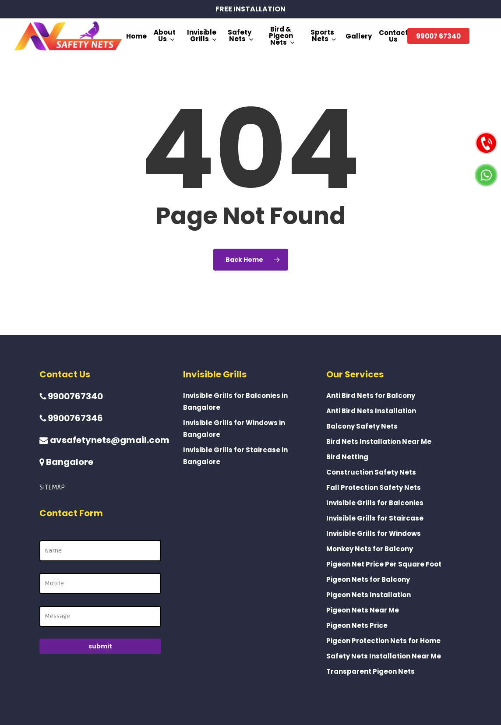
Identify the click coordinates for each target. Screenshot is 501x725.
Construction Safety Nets (371, 472)
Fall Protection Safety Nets (373, 487)
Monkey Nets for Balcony (369, 548)
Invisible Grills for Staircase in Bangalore (235, 455)
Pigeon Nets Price (357, 625)
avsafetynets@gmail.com (104, 440)
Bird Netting (347, 456)
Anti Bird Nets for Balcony (370, 395)
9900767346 (71, 418)
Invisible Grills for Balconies (374, 502)
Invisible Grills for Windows (373, 533)
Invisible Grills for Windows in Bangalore (234, 428)
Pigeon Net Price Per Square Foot (383, 564)
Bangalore (66, 462)
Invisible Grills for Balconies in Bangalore (235, 401)
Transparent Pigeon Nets (370, 671)
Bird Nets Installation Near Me (378, 441)
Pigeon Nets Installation (368, 594)
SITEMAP (52, 487)
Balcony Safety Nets (362, 426)
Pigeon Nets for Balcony (368, 579)
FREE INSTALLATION (250, 9)
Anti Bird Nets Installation (371, 410)
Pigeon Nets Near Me (362, 610)
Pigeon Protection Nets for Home (383, 640)
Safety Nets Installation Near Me (383, 656)
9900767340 (71, 396)
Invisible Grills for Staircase (374, 518)
